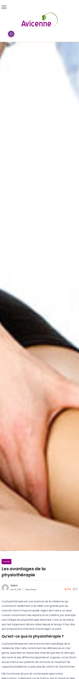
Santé (6, 561)
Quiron (14, 585)
